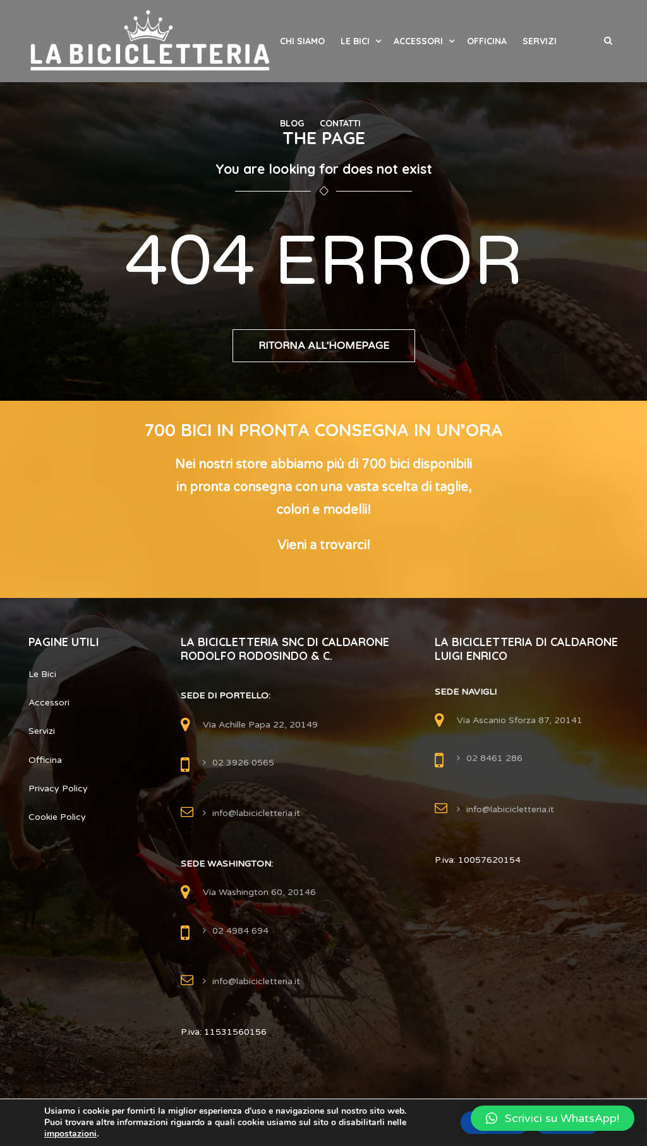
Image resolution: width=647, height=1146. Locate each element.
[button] (552, 1118)
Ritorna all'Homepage (323, 345)
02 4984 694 (240, 930)
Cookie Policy (57, 817)
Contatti (340, 123)
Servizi (540, 41)
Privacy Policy (58, 788)
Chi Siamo (302, 41)
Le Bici (355, 41)
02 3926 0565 (243, 762)
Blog (292, 123)
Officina (487, 41)
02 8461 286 (494, 758)
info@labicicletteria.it (256, 813)
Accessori (418, 41)
